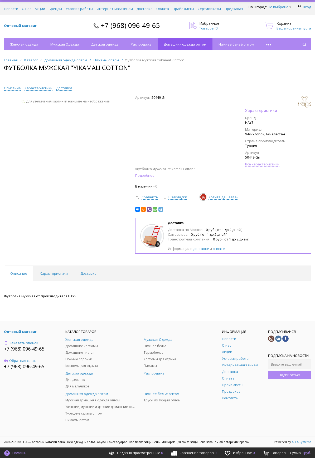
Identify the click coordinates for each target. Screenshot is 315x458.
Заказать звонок (21, 343)
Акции (40, 8)
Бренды (55, 8)
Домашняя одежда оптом (185, 44)
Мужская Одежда (64, 44)
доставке (201, 248)
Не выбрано (279, 6)
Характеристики (38, 88)
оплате (219, 248)
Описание (12, 88)
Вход (307, 6)
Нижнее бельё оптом (236, 44)
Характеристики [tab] (54, 273)
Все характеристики (262, 164)
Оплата (162, 8)
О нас (26, 8)
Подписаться (290, 374)
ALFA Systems (301, 442)
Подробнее (144, 175)
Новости (11, 8)
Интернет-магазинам (115, 8)
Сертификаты (209, 8)
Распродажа (141, 44)
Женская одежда (24, 44)
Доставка (145, 8)
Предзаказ (234, 8)
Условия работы (79, 8)
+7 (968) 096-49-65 (130, 25)
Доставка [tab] (88, 273)
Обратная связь (20, 360)
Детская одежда (105, 44)
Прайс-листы (183, 8)
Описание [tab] (18, 273)
